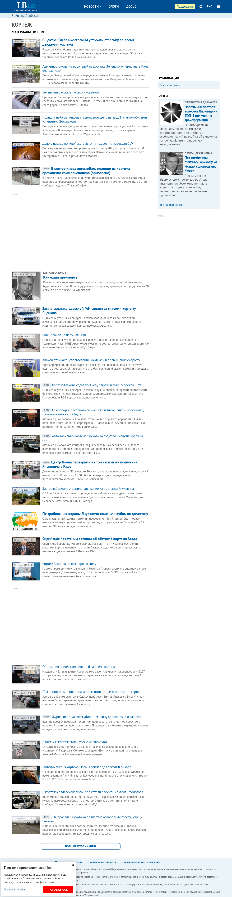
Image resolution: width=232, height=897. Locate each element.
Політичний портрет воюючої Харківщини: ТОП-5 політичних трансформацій (201, 113)
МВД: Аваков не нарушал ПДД (64, 335)
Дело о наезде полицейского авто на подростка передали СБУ (87, 143)
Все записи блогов (171, 205)
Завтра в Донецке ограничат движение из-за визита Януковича (88, 488)
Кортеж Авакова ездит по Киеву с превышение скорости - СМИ (92, 385)
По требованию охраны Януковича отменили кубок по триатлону (95, 513)
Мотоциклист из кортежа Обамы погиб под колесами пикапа (86, 767)
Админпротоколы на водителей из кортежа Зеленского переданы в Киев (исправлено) (95, 68)
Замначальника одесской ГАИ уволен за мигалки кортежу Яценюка (89, 310)
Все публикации (169, 85)
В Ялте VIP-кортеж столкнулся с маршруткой (74, 742)
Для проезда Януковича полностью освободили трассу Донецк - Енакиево (92, 819)
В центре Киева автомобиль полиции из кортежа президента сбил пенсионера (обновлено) (86, 170)
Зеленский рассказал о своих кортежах (71, 92)
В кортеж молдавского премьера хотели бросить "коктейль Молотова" (93, 792)
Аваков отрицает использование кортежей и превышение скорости (91, 360)
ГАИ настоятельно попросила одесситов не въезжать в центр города (91, 691)
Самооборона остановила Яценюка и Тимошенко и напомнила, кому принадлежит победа (93, 412)
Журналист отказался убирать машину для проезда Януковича (92, 717)
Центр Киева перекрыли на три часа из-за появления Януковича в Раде (89, 464)
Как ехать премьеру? (60, 277)
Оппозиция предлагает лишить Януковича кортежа (79, 666)
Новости (92, 6)
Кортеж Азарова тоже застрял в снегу (69, 563)
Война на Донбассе (25, 15)
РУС (209, 6)
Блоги (114, 6)
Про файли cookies (14, 889)
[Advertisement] (62, 230)
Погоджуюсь (58, 889)
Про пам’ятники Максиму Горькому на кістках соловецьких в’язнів (201, 164)
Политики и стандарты (102, 862)
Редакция (76, 862)
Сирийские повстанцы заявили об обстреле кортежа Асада (89, 538)
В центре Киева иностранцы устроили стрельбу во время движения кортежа (88, 42)
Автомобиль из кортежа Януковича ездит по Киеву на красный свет (92, 438)
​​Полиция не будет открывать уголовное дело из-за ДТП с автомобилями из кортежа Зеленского (94, 119)
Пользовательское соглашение (141, 862)
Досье (131, 6)
